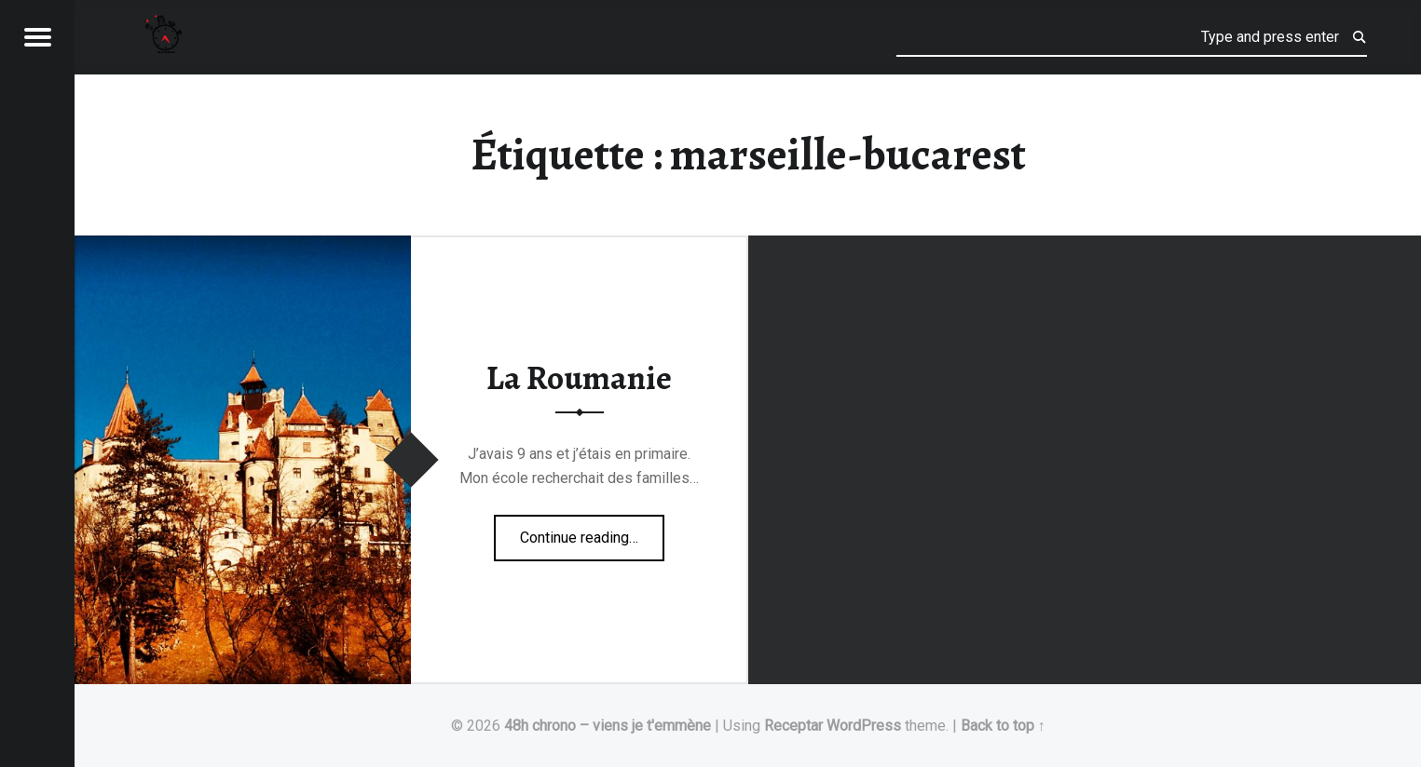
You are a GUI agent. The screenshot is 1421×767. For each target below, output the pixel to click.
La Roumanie (579, 378)
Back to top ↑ (1003, 725)
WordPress (864, 725)
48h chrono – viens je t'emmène (607, 725)
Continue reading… (592, 531)
